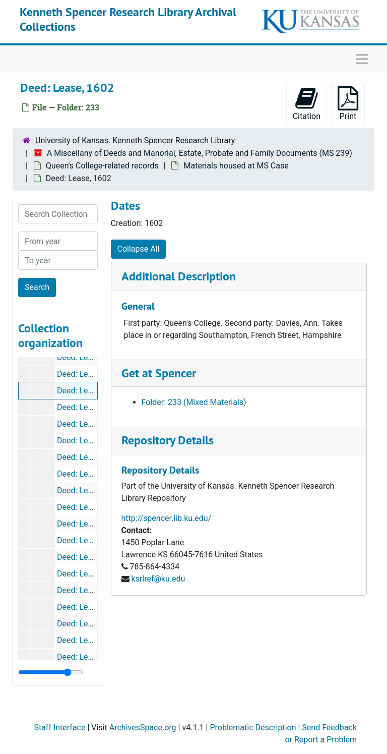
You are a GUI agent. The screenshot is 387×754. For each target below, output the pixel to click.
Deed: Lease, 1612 (89, 457)
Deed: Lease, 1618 (89, 490)
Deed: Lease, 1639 (89, 623)
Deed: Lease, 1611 (89, 440)
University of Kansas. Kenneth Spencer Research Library (135, 140)
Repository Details (167, 440)
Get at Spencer (158, 373)
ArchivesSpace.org (142, 727)
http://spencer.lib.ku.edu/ (166, 518)
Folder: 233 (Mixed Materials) (194, 402)
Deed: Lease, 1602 (89, 390)
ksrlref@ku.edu (158, 579)
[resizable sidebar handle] (50, 672)
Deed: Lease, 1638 (89, 607)
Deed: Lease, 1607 (89, 407)
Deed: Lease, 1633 (89, 573)
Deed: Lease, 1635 (89, 590)
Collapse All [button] (138, 249)
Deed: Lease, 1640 (89, 657)
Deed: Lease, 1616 (89, 474)
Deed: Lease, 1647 (89, 357)
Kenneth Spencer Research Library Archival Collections (128, 19)
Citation (306, 103)
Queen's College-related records (102, 165)
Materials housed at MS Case (235, 165)
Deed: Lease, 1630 (89, 540)
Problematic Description (253, 727)
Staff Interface (59, 727)
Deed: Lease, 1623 (89, 507)
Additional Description (178, 276)
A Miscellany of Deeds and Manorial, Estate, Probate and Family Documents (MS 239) (199, 153)
